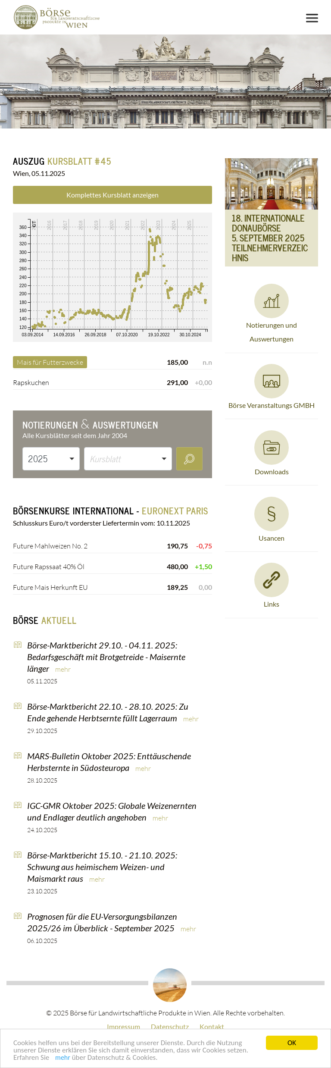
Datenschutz (170, 1026)
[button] (51, 458)
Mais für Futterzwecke (50, 362)
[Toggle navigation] (312, 18)
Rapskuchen (31, 382)
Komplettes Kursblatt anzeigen (112, 195)
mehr (62, 1058)
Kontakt (212, 1026)
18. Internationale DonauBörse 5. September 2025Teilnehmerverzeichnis (270, 238)
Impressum (123, 1026)
